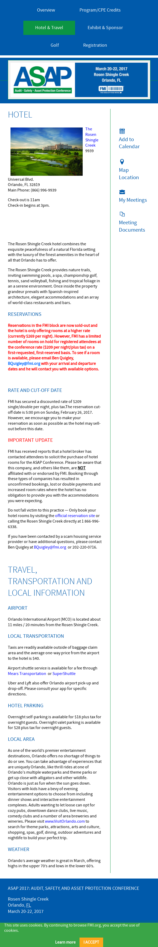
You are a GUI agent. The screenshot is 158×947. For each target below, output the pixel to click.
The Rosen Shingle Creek (91, 137)
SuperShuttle (64, 673)
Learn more (65, 942)
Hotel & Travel (49, 28)
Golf (55, 45)
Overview (46, 10)
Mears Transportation (27, 673)
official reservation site (75, 515)
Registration (95, 45)
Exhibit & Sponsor (105, 28)
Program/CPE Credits (100, 10)
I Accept (91, 942)
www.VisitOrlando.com (65, 821)
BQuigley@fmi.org (50, 547)
